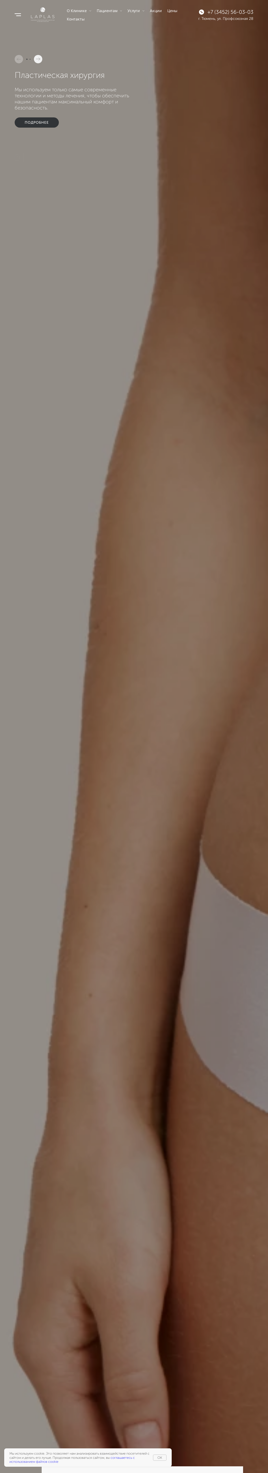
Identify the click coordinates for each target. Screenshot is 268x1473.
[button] (19, 59)
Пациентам (109, 10)
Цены (172, 10)
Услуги (136, 10)
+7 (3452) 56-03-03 (230, 12)
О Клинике (79, 10)
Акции (156, 10)
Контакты (76, 19)
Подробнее (37, 116)
